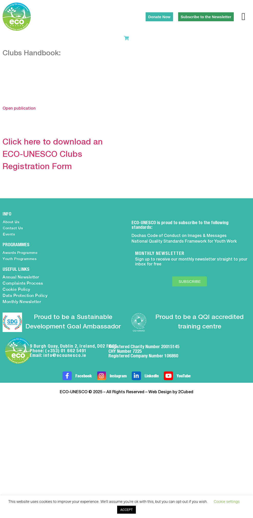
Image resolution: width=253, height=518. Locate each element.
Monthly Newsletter (22, 301)
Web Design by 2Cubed (170, 392)
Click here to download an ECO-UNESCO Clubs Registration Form (53, 155)
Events (9, 234)
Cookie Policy (16, 289)
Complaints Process (23, 283)
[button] (243, 16)
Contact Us (13, 228)
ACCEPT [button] (126, 510)
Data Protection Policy (25, 295)
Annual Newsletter (21, 277)
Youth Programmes (19, 259)
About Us (11, 222)
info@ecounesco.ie (64, 355)
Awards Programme (20, 253)
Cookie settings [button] (227, 501)
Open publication (19, 108)
